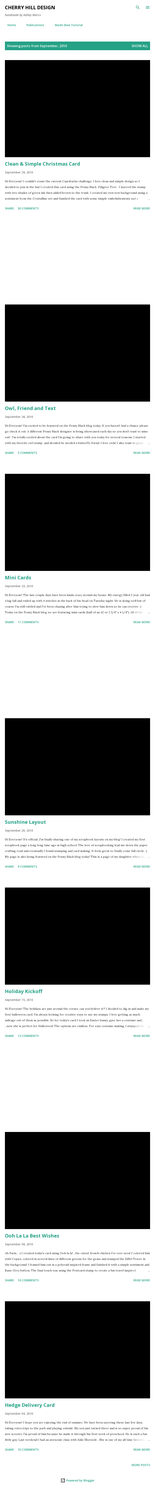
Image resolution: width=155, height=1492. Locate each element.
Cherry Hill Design (30, 7)
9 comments (27, 866)
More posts (141, 1465)
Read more (141, 208)
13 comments (28, 1036)
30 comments (28, 208)
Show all (140, 46)
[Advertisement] (77, 258)
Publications (33, 25)
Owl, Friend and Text (30, 408)
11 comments (28, 622)
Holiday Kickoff (23, 991)
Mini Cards (18, 577)
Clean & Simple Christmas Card (42, 163)
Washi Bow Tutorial (66, 25)
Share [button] (9, 208)
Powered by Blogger (77, 1480)
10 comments (28, 1280)
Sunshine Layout (25, 821)
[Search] (137, 7)
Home (9, 25)
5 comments (27, 453)
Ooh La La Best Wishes (32, 1235)
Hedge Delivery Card (30, 1404)
